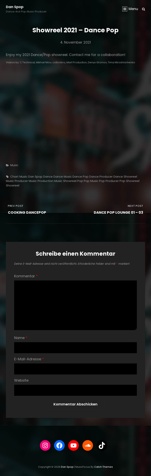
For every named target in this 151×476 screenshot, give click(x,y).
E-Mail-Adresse (29, 359)
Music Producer (17, 181)
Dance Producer (101, 176)
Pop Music (91, 181)
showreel (12, 185)
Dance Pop (80, 176)
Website (21, 380)
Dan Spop (14, 6)
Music (14, 165)
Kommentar (26, 276)
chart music (19, 176)
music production (41, 181)
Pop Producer (109, 181)
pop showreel (129, 181)
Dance (48, 176)
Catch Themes (103, 467)
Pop (80, 181)
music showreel (65, 181)
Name (20, 337)
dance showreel (125, 176)
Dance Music (62, 176)
